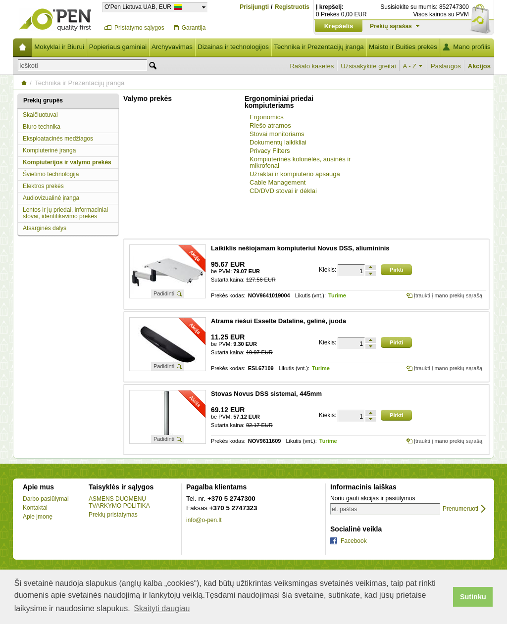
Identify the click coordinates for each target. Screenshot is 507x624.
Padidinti (163, 293)
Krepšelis (339, 26)
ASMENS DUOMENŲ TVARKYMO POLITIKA (119, 502)
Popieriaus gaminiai (118, 46)
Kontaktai (35, 507)
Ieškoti (28, 65)
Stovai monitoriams (277, 134)
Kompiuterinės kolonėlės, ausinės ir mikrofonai (300, 162)
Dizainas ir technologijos (233, 46)
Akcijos (479, 66)
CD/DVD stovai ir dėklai (283, 190)
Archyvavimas (172, 46)
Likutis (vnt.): (310, 295)
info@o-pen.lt (204, 520)
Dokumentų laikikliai (278, 142)
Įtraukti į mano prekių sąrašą (448, 295)
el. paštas (344, 509)
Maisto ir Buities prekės (403, 46)
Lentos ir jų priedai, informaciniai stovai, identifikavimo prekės (65, 213)
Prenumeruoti (460, 509)
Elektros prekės (43, 186)
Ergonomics (267, 117)
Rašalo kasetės (312, 66)
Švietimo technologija (51, 174)
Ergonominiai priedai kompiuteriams (279, 102)
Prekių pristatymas (113, 514)
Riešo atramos (270, 125)
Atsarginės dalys (44, 228)
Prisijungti (254, 7)
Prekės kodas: (228, 295)
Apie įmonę (37, 516)
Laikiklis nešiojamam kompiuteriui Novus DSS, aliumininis (300, 248)
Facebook (354, 540)
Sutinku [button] (473, 597)
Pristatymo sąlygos (139, 27)
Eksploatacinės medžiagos (58, 138)
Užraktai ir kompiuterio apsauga (295, 174)
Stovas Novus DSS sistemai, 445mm (266, 393)
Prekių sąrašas (391, 26)
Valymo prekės (147, 98)
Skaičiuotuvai (40, 114)
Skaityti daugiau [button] (162, 608)
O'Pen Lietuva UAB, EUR (137, 6)
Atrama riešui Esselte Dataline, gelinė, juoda (278, 321)
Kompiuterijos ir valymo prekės (67, 162)
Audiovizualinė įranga (51, 197)
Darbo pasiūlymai (46, 498)
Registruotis (292, 7)
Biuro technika (41, 126)
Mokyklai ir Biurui (59, 46)
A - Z (409, 66)
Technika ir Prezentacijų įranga (319, 46)
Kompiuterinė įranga (49, 150)
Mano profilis (472, 46)
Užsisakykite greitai (368, 66)
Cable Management (277, 182)
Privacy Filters (270, 150)
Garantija (194, 27)
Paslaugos (446, 66)
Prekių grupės (43, 100)
